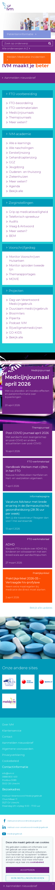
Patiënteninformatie (21, 34)
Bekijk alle (14, 191)
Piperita (13, 318)
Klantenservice (11, 730)
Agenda (13, 186)
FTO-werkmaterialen (22, 108)
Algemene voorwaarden (17, 748)
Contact (7, 736)
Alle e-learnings (18, 143)
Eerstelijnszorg (18, 153)
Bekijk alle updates (41, 607)
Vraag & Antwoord (20, 226)
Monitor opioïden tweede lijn (25, 267)
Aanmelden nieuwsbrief (18, 77)
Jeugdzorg (15, 167)
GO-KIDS (14, 333)
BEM (11, 236)
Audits (12, 222)
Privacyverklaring (13, 754)
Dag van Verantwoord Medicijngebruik (22, 302)
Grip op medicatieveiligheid (27, 212)
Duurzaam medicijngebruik (27, 309)
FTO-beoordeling (19, 103)
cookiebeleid (37, 862)
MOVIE (12, 279)
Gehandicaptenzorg (21, 157)
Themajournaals (18, 117)
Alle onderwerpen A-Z (16, 48)
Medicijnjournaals (20, 113)
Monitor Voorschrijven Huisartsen (23, 259)
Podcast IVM (16, 323)
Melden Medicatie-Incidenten (27, 58)
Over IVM (8, 724)
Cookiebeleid (10, 761)
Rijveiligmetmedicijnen (24, 328)
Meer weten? (16, 122)
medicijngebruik (14, 834)
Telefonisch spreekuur (22, 217)
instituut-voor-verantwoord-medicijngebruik (27, 827)
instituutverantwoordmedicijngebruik (24, 821)
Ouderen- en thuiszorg (23, 172)
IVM (12, 6)
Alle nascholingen (20, 148)
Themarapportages (20, 274)
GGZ (10, 162)
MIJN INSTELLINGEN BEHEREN (27, 878)
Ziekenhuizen (17, 177)
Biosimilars (15, 313)
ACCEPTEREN (27, 870)
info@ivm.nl (8, 773)
